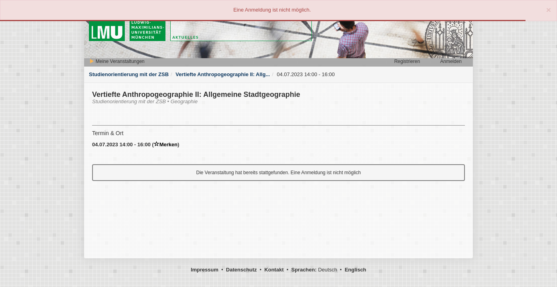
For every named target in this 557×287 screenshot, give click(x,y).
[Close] (548, 10)
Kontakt (273, 270)
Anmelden (451, 61)
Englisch (355, 270)
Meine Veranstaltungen (116, 61)
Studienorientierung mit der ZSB (129, 74)
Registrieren (407, 61)
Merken (166, 144)
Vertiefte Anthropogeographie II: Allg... (222, 74)
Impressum (204, 270)
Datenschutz (241, 270)
